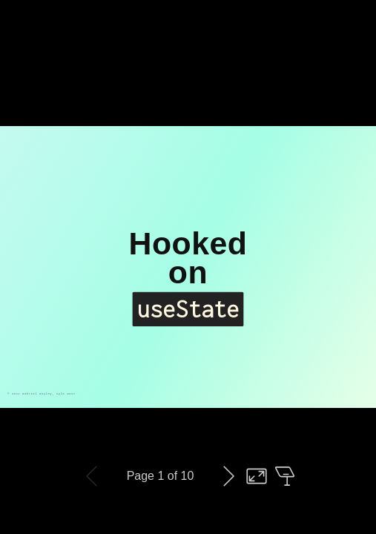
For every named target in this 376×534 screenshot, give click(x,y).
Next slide (228, 476)
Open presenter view (285, 476)
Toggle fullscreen (256, 476)
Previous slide (92, 476)
